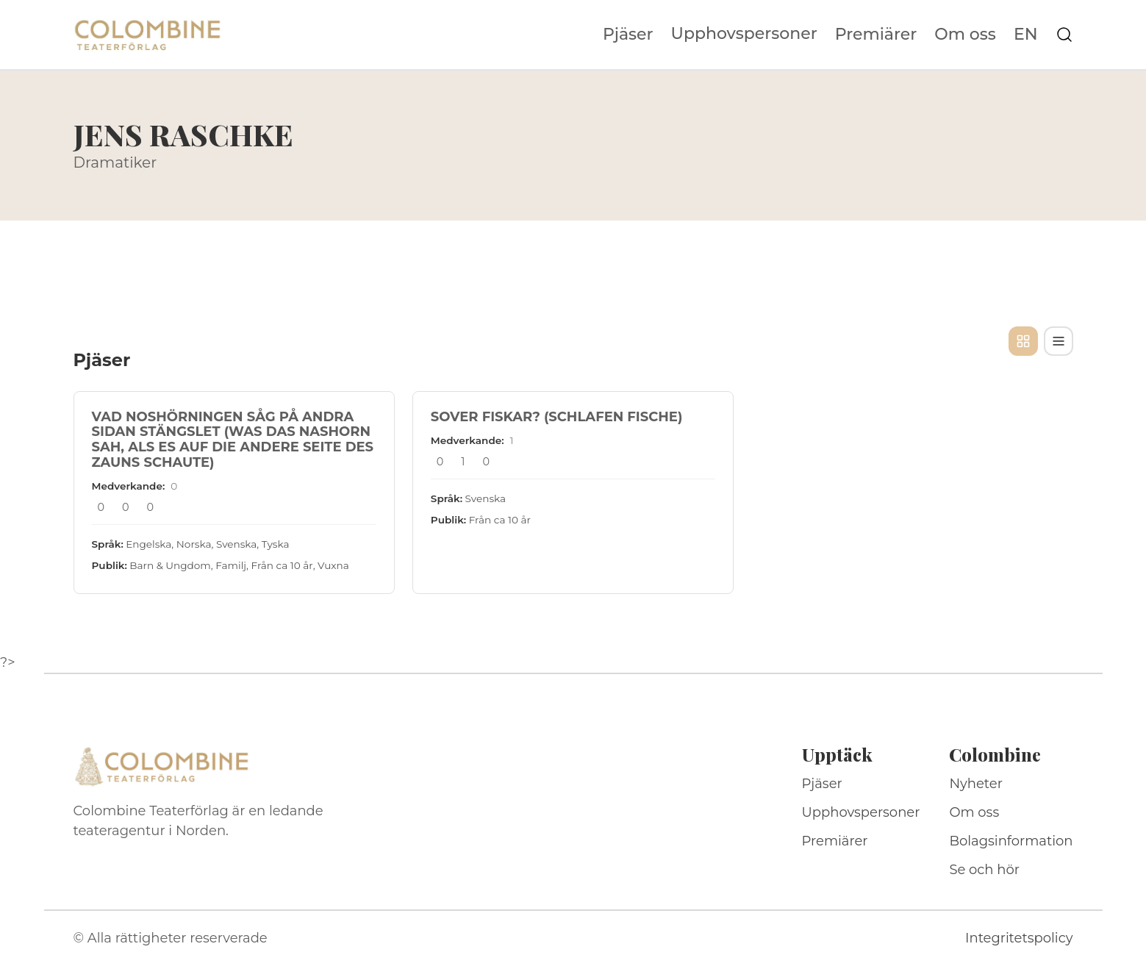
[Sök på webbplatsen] (1064, 34)
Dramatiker (115, 162)
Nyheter (976, 784)
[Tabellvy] (1058, 341)
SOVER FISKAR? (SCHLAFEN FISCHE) (557, 417)
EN (1026, 34)
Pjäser (628, 34)
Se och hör (984, 870)
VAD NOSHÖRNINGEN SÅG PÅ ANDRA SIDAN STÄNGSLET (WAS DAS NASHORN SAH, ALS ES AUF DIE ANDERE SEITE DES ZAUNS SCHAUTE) (233, 440)
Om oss (965, 34)
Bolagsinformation (1010, 841)
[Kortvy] (1023, 341)
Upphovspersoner (744, 33)
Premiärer (876, 34)
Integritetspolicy (1018, 938)
